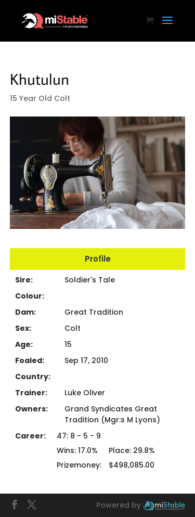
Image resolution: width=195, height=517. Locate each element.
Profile (98, 258)
